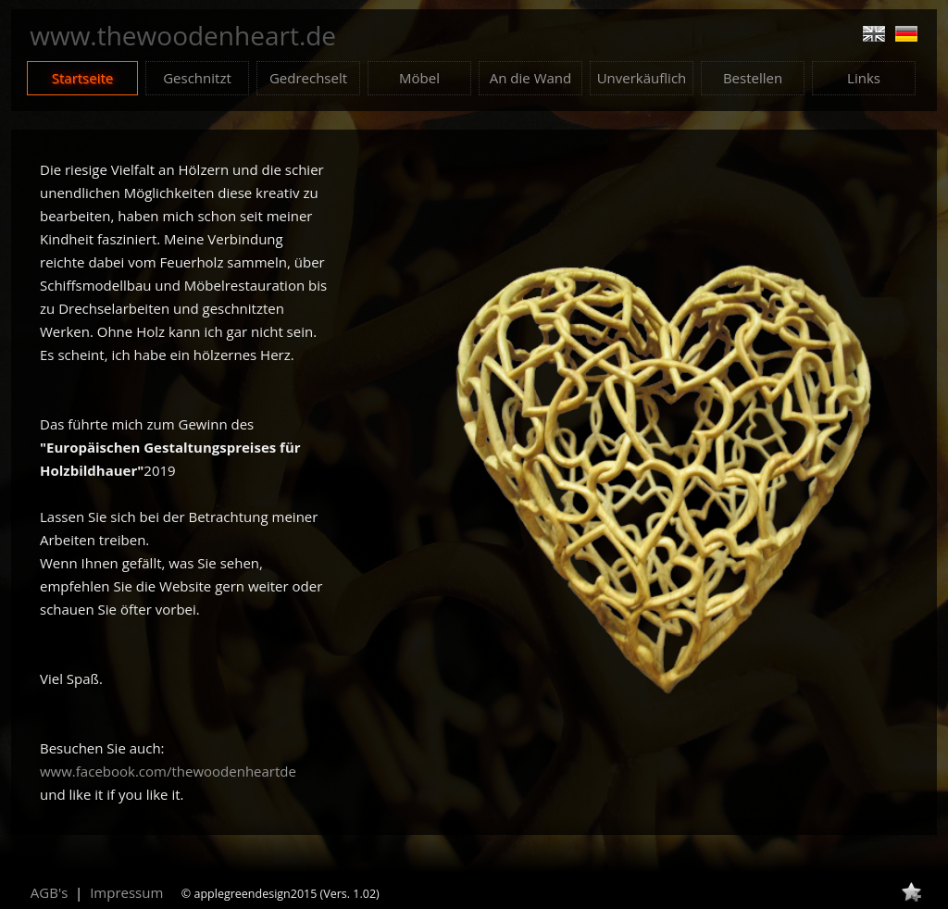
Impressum (126, 892)
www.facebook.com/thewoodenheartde (168, 771)
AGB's (50, 892)
